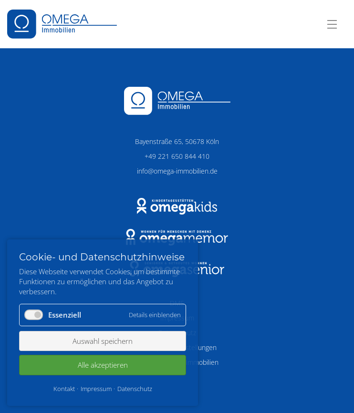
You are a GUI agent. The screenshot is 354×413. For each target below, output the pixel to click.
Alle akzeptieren (103, 365)
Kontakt (64, 388)
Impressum (96, 388)
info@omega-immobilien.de (177, 171)
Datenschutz (134, 388)
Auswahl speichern (103, 341)
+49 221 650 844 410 (177, 156)
